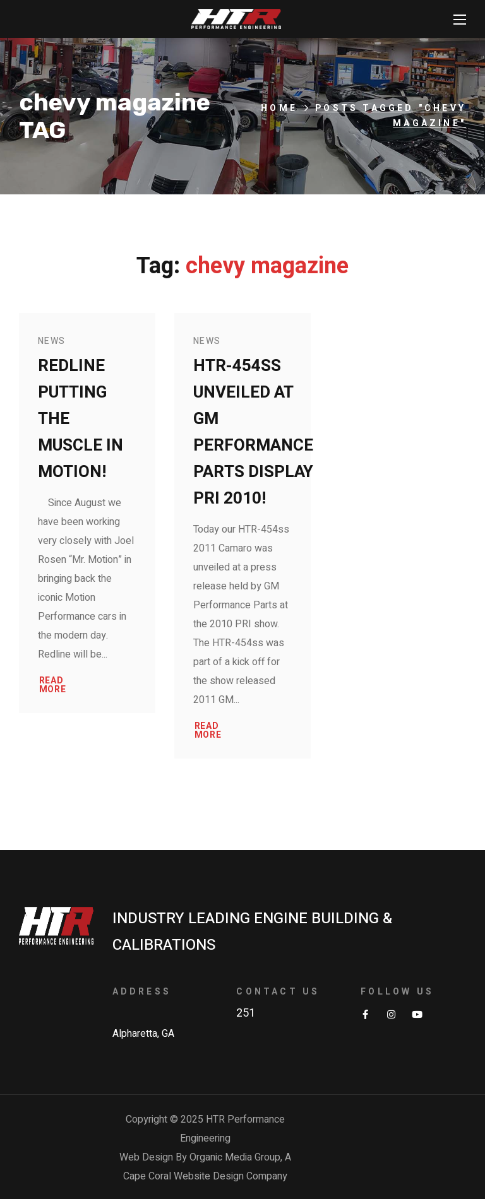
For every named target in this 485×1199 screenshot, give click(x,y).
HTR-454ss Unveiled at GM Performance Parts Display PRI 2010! (253, 432)
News (52, 341)
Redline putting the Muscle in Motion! (80, 419)
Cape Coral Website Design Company (205, 1176)
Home (279, 108)
